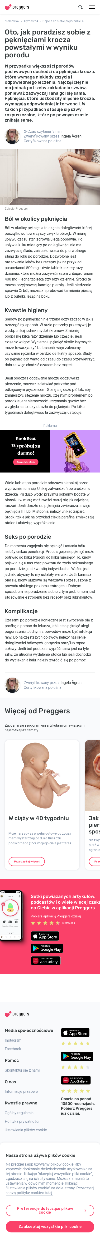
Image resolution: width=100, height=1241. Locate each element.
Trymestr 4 (31, 21)
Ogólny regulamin (19, 1113)
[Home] (17, 7)
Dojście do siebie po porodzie (62, 21)
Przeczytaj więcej (26, 861)
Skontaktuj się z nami (22, 1070)
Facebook (13, 1049)
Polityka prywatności (22, 1121)
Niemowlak (12, 21)
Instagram (13, 1040)
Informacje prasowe (21, 1091)
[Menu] (92, 7)
